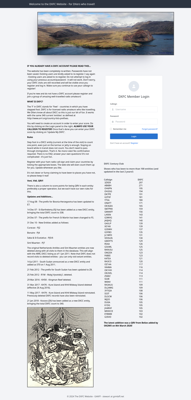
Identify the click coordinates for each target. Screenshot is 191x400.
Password (114, 116)
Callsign (113, 104)
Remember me (118, 129)
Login (133, 136)
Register (134, 143)
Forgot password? (150, 129)
